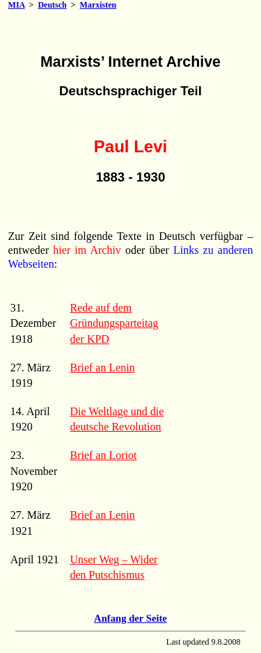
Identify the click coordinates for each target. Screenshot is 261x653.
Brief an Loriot (103, 455)
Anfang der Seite (130, 618)
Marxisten (98, 5)
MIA (16, 5)
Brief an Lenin (102, 367)
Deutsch (52, 5)
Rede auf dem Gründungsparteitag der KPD (114, 323)
